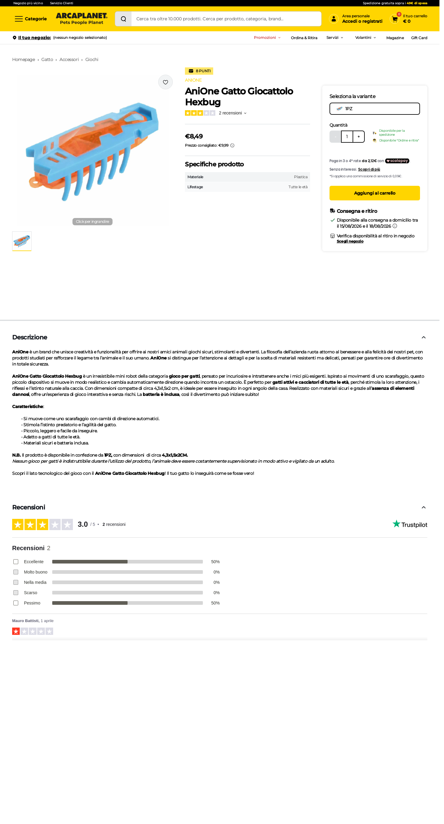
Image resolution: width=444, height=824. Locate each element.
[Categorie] (30, 19)
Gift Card (419, 38)
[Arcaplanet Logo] (82, 19)
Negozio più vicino (28, 3)
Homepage (23, 59)
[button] (92, 150)
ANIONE (193, 80)
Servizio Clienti (61, 3)
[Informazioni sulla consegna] (394, 225)
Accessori (69, 59)
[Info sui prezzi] (232, 145)
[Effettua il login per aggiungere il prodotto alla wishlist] (165, 82)
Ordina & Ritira (304, 38)
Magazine (395, 38)
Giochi (91, 59)
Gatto (47, 59)
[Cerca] (123, 19)
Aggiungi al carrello (374, 193)
